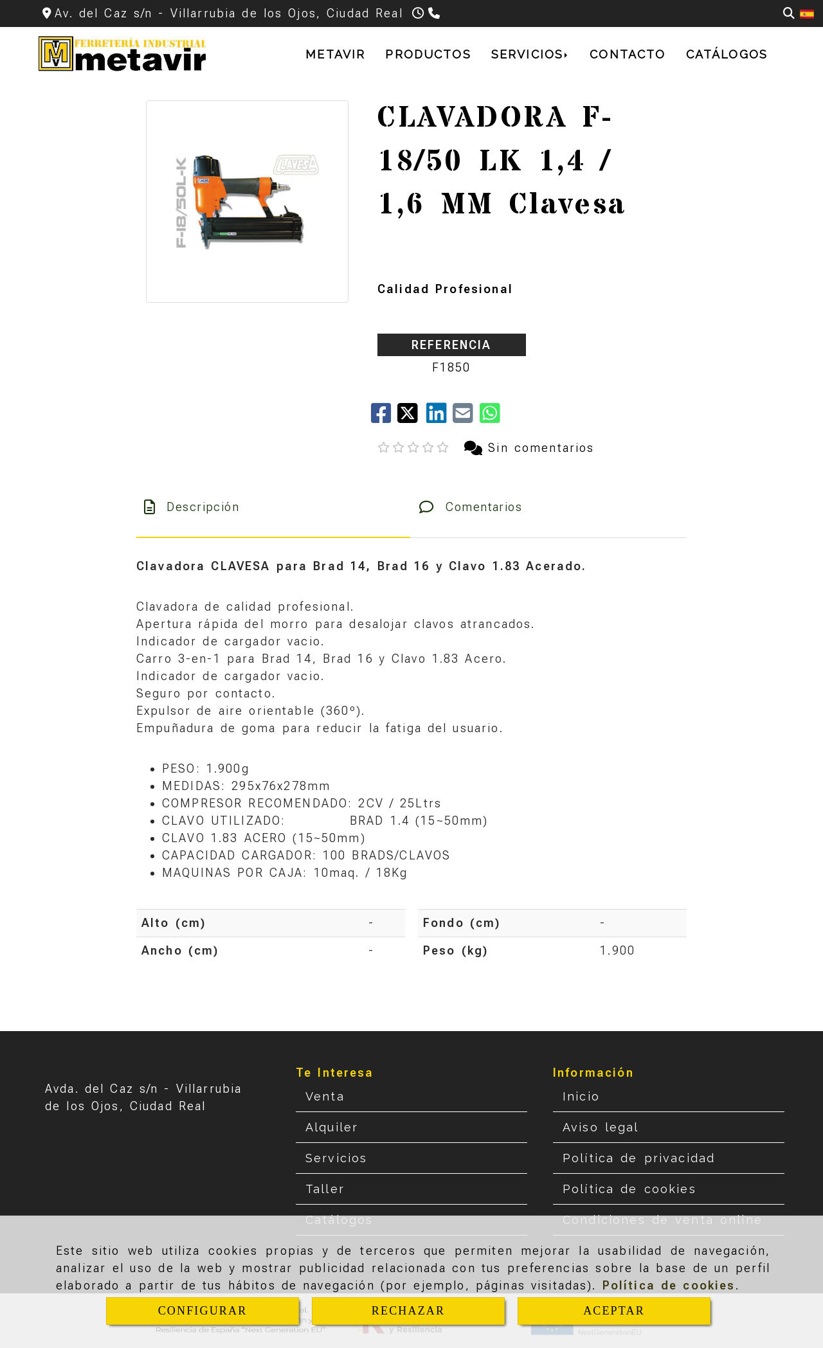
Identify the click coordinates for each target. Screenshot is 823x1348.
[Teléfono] (435, 13)
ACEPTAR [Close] (614, 1310)
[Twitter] (411, 417)
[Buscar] (789, 13)
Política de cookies (669, 1285)
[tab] (273, 507)
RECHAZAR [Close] (408, 1310)
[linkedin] (439, 417)
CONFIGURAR (203, 1310)
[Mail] (466, 417)
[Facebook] (384, 417)
